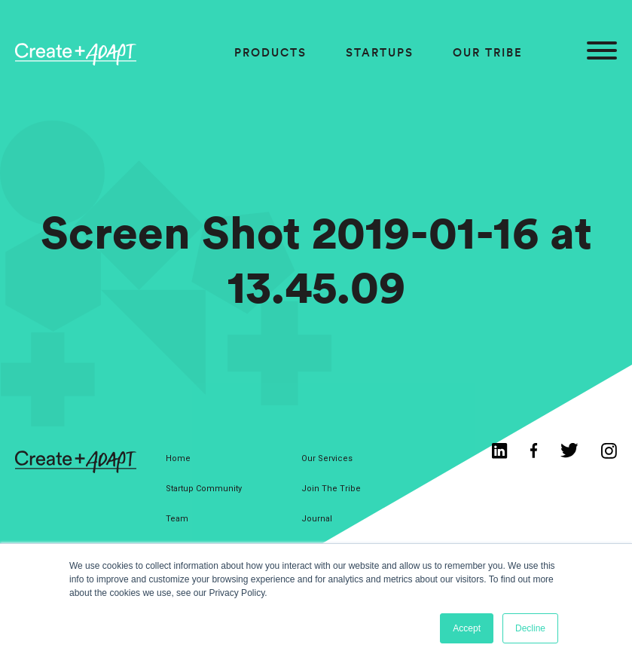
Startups (380, 52)
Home (178, 458)
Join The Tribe (331, 488)
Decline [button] (530, 628)
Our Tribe (488, 52)
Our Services (327, 458)
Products (270, 52)
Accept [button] (467, 628)
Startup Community (204, 488)
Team (177, 519)
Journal (316, 519)
